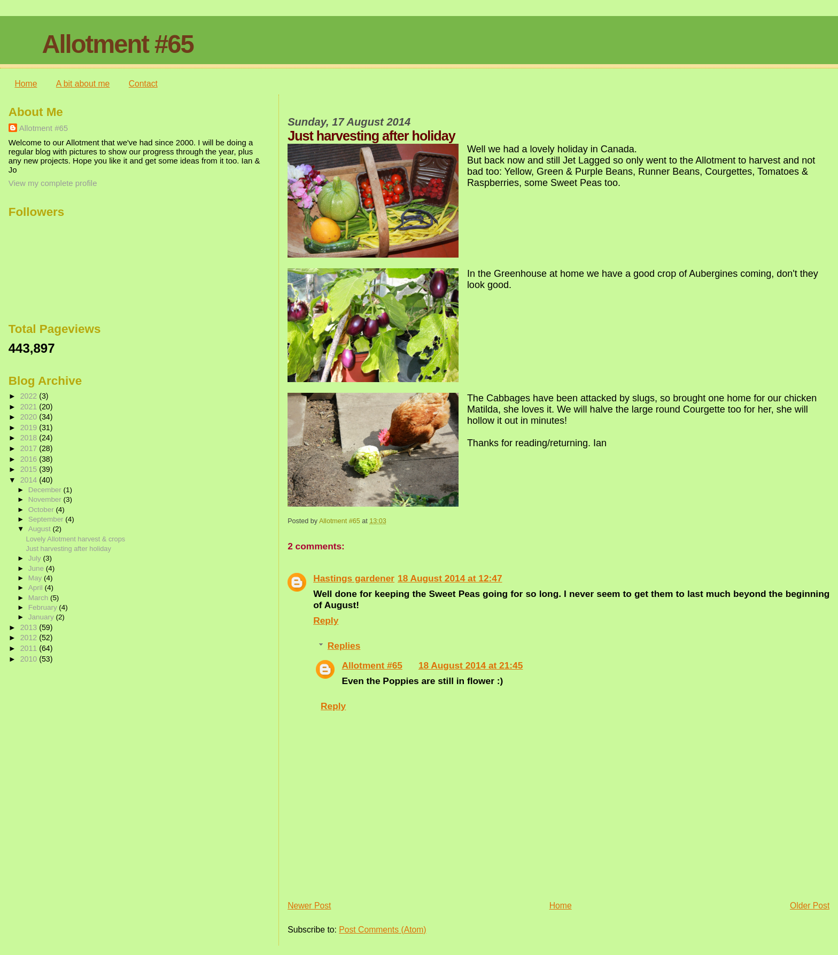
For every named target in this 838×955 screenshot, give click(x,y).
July (35, 558)
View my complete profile (53, 183)
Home (26, 83)
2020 (30, 417)
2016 (30, 459)
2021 (30, 406)
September (47, 519)
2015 (30, 469)
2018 (30, 437)
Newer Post (309, 905)
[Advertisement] (62, 734)
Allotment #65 (117, 44)
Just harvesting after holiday (68, 549)
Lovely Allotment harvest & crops (76, 539)
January (42, 617)
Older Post (809, 905)
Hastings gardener (353, 578)
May (36, 578)
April (36, 588)
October (42, 510)
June (37, 568)
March (39, 598)
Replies (344, 645)
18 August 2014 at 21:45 (470, 665)
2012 (30, 637)
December (46, 490)
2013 (30, 627)
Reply (325, 620)
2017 (30, 448)
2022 (30, 396)
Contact (143, 83)
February (43, 607)
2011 (30, 648)
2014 (30, 480)
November (46, 499)
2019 (30, 427)
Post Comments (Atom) (382, 929)
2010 (30, 659)
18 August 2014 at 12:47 (450, 578)
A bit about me (83, 83)
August (40, 529)
